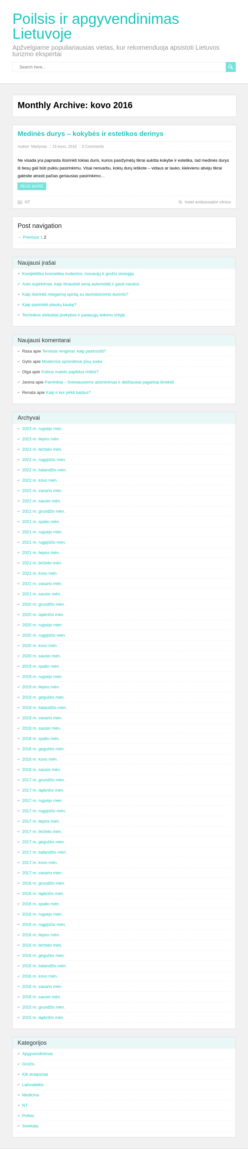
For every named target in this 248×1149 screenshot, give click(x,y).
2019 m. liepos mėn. (41, 686)
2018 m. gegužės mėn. (43, 748)
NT (27, 202)
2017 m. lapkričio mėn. (43, 790)
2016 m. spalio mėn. (41, 903)
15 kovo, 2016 (64, 146)
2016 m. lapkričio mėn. (43, 893)
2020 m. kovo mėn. (40, 645)
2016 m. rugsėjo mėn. (42, 914)
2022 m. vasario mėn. (42, 490)
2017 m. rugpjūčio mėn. (44, 810)
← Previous (28, 237)
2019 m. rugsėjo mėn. (42, 676)
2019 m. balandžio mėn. (44, 707)
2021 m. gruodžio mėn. (43, 511)
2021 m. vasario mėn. (42, 583)
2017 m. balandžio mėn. (44, 852)
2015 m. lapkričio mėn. (43, 1017)
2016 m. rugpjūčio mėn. (44, 924)
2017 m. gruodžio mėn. (43, 779)
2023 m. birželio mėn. (42, 449)
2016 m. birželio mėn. (42, 945)
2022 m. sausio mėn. (41, 500)
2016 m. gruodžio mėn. (43, 883)
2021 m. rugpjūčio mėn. (44, 542)
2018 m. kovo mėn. (40, 759)
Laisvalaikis (32, 1084)
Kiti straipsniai (35, 1074)
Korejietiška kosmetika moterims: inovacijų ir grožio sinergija (78, 273)
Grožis (28, 1064)
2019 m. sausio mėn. (41, 728)
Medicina (30, 1095)
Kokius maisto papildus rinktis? (70, 371)
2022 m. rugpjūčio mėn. (44, 459)
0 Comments (93, 146)
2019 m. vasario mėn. (42, 717)
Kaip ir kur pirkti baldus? (68, 392)
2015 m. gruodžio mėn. (43, 1007)
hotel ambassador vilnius (208, 202)
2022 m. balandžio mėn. (44, 469)
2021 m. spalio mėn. (41, 521)
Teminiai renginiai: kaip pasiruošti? (74, 351)
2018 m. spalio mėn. (41, 738)
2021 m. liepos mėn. (41, 552)
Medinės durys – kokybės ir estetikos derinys (90, 133)
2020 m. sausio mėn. (41, 655)
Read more (32, 186)
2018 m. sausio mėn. (41, 769)
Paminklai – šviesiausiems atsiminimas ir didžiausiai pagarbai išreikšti (109, 382)
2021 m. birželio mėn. (42, 562)
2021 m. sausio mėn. (41, 593)
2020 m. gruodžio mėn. (43, 604)
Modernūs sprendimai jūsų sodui (72, 361)
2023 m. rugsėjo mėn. (42, 428)
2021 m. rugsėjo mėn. (42, 531)
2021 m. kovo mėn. (40, 573)
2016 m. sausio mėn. (41, 996)
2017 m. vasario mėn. (42, 872)
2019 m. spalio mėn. (41, 666)
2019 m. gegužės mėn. (43, 697)
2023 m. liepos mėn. (41, 438)
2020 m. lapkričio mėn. (43, 614)
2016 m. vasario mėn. (42, 986)
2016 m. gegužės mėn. (43, 955)
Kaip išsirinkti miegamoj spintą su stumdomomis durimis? (75, 294)
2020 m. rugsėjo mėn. (42, 624)
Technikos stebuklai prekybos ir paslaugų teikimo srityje (73, 315)
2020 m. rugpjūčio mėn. (44, 635)
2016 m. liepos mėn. (41, 934)
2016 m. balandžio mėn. (44, 965)
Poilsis (28, 1115)
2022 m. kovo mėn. (40, 480)
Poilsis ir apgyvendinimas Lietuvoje (95, 26)
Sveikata (30, 1125)
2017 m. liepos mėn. (41, 821)
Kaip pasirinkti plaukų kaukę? (49, 304)
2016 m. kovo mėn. (40, 976)
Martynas (39, 146)
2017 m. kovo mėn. (40, 862)
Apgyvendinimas (37, 1053)
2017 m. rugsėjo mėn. (42, 800)
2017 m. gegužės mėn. (43, 841)
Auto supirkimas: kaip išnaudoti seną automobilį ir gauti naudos (80, 284)
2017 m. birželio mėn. (42, 831)
